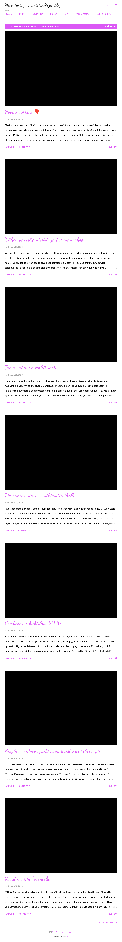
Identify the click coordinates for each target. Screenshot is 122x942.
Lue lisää (113, 147)
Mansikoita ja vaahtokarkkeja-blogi (33, 5)
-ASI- (68, 936)
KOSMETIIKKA (36, 14)
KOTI (65, 14)
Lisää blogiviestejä (108, 923)
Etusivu (8, 14)
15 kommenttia (24, 658)
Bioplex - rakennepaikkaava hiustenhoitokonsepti (52, 751)
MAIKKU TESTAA (81, 14)
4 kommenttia (23, 530)
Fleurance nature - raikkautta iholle (40, 495)
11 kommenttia (24, 275)
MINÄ (20, 14)
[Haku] (106, 5)
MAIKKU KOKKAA (102, 14)
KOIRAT (52, 14)
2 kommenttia (23, 786)
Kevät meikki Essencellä (28, 879)
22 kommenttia (24, 914)
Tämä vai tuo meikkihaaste (31, 367)
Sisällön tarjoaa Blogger (61, 932)
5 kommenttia (23, 147)
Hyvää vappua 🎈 (22, 112)
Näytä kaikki (109, 26)
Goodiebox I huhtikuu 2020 (33, 623)
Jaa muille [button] (9, 147)
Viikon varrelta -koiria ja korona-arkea (44, 239)
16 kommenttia (24, 403)
